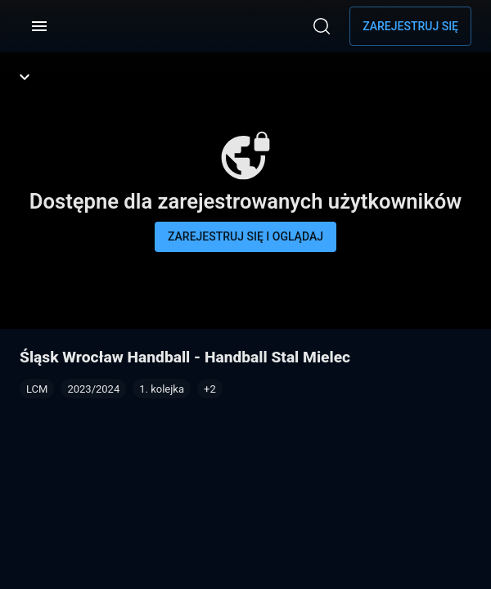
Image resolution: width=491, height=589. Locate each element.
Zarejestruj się (410, 26)
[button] (210, 388)
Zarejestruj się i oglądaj (245, 236)
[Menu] (39, 26)
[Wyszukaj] (321, 26)
